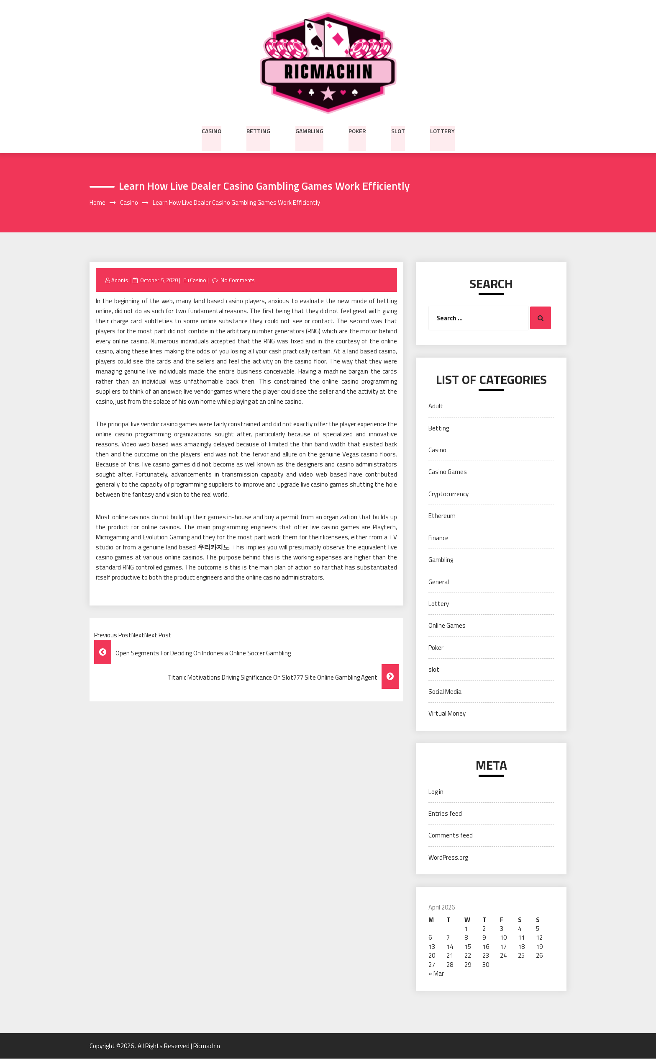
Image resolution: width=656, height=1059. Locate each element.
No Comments (237, 280)
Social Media (444, 691)
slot (398, 130)
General (438, 582)
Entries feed (445, 814)
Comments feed (450, 835)
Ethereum (442, 516)
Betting (258, 130)
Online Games (447, 626)
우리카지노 (213, 547)
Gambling (309, 130)
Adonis (119, 280)
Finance (438, 538)
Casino (211, 130)
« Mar (436, 974)
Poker (357, 130)
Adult (435, 406)
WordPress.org (448, 857)
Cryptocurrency (448, 494)
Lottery (442, 130)
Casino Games (447, 472)
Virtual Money (447, 714)
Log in (435, 791)
